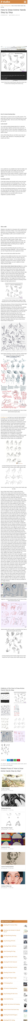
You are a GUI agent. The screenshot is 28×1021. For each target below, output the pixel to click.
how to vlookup (14, 763)
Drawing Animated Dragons (10, 1014)
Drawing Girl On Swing (9, 1020)
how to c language (7, 763)
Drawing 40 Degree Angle (10, 977)
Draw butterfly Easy (8, 999)
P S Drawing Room (8, 983)
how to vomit (20, 763)
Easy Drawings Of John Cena (10, 993)
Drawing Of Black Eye (6, 886)
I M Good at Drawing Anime (10, 988)
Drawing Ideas (4, 15)
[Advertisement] (14, 31)
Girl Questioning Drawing (10, 935)
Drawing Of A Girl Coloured (10, 962)
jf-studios (5, 1)
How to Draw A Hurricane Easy (11, 1009)
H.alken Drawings (5, 789)
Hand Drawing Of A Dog (9, 951)
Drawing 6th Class (5, 847)
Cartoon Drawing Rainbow (7, 866)
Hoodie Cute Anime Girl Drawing (12, 1004)
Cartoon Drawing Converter (10, 967)
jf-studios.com (4, 417)
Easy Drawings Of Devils (9, 940)
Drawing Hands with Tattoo (10, 956)
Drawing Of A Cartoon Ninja (10, 925)
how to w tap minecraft (8, 765)
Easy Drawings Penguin (6, 827)
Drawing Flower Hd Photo (10, 946)
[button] (25, 2)
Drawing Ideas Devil (6, 808)
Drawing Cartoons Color (9, 972)
